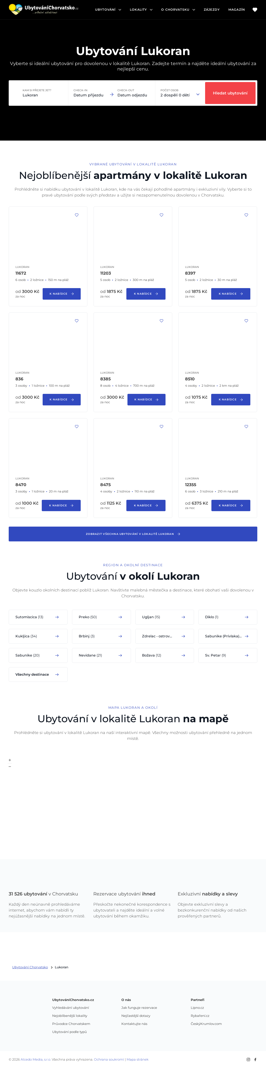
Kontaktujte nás (134, 1024)
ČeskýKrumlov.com (206, 1024)
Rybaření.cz (200, 1016)
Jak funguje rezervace (139, 1008)
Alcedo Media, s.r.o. (36, 1059)
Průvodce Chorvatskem (71, 1024)
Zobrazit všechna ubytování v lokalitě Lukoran (133, 534)
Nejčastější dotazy (135, 1016)
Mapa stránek (138, 1059)
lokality (141, 10)
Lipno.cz (197, 1008)
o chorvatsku (178, 10)
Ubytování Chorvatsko (30, 967)
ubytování (108, 10)
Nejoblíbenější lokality (69, 1016)
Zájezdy (212, 10)
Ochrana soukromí (109, 1059)
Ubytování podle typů (69, 1032)
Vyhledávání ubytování (70, 1008)
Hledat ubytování (230, 93)
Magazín (236, 10)
